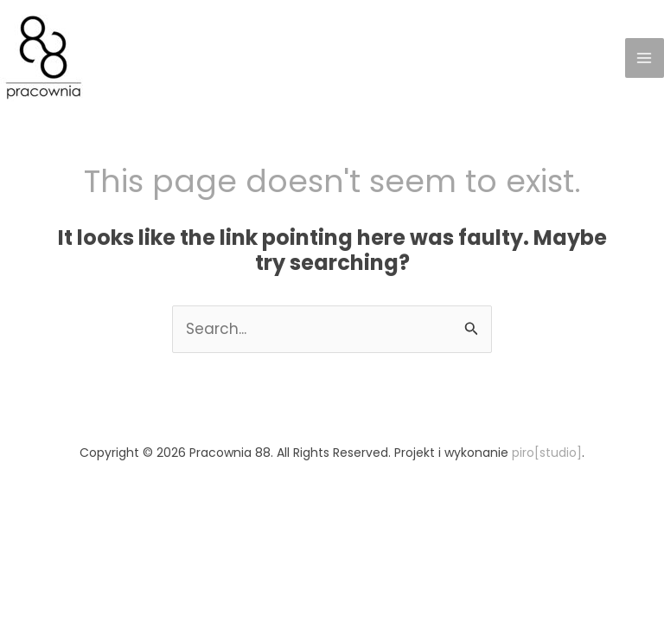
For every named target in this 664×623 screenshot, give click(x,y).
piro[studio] (547, 452)
